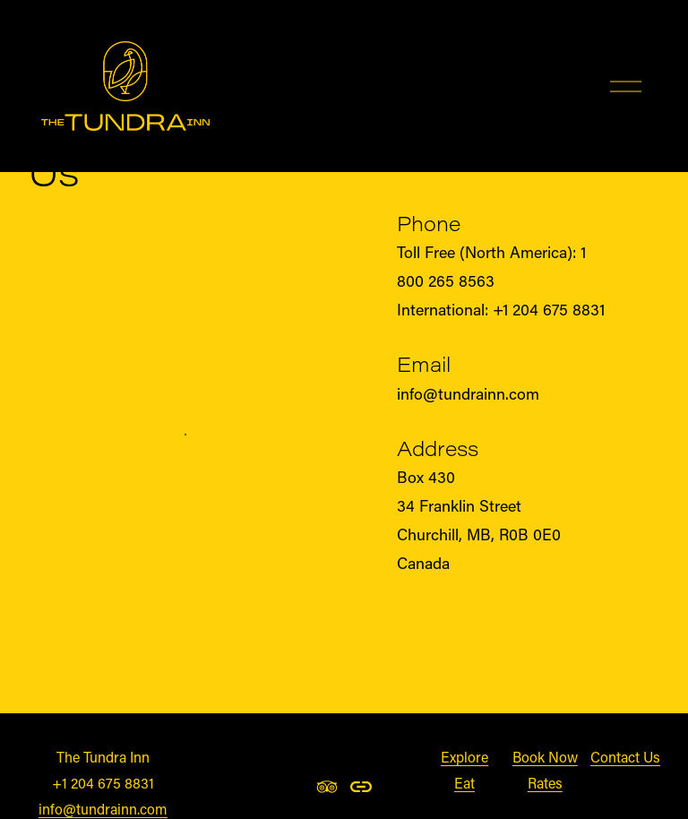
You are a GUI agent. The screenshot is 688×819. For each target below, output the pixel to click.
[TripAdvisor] (327, 786)
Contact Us (625, 756)
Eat (464, 782)
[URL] (361, 786)
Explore (464, 756)
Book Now (545, 756)
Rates (545, 782)
